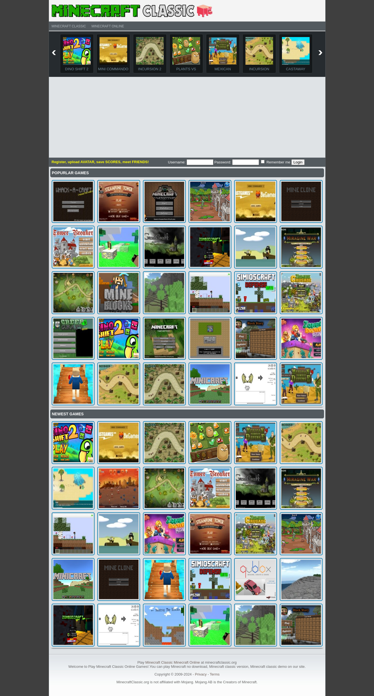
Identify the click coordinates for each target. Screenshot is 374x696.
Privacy (201, 674)
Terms (214, 674)
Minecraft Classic (69, 26)
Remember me (275, 162)
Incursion (259, 69)
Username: (190, 162)
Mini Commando (113, 69)
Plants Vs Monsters (186, 71)
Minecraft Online (107, 26)
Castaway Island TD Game (296, 71)
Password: (236, 162)
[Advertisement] (187, 116)
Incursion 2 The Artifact (150, 71)
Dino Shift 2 (76, 69)
